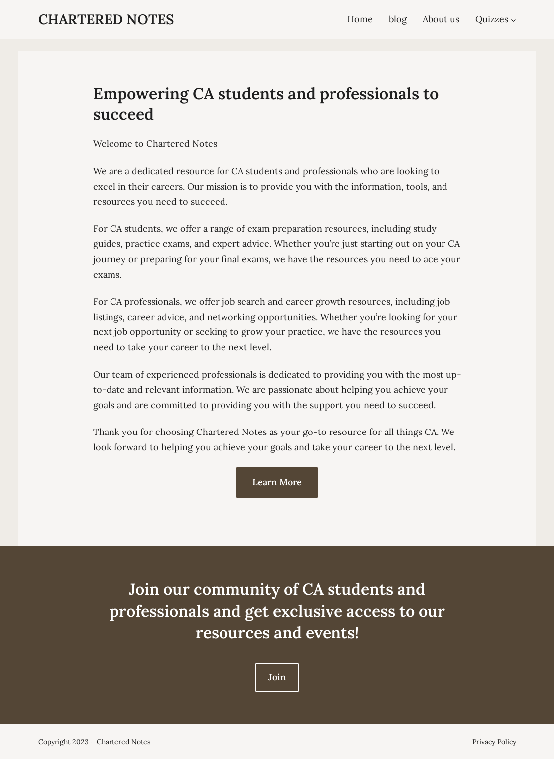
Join (277, 677)
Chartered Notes (106, 19)
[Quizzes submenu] (513, 19)
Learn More (277, 482)
